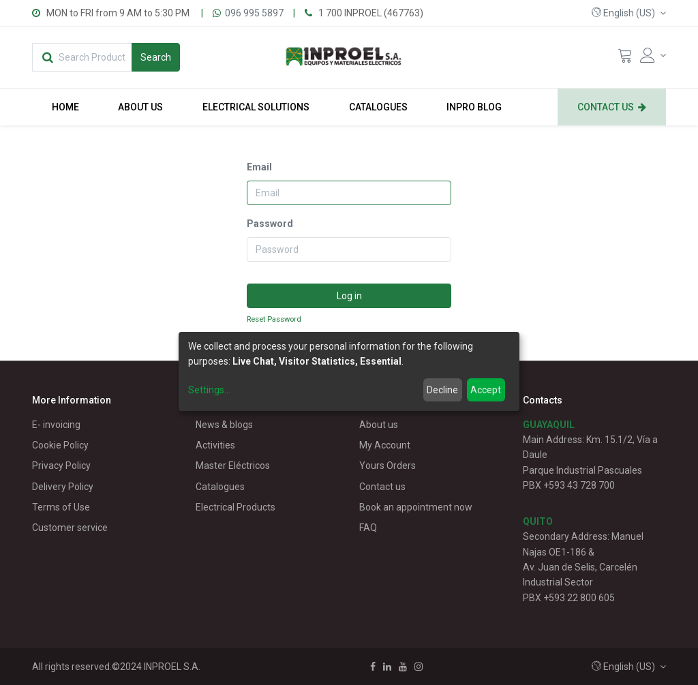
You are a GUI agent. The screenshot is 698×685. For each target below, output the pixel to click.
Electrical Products (235, 507)
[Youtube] (403, 666)
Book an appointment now (415, 507)
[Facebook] (373, 666)
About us (378, 424)
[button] (629, 12)
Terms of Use (61, 507)
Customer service (70, 527)
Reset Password (274, 319)
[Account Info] (653, 55)
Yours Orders (387, 465)
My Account (384, 445)
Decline (442, 389)
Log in (349, 295)
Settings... (209, 389)
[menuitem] (65, 107)
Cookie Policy (60, 445)
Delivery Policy (62, 486)
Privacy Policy (61, 465)
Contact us (382, 486)
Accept (485, 389)
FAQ (368, 527)
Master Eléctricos (233, 465)
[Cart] (625, 58)
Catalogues (220, 486)
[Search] (156, 57)
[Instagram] (418, 666)
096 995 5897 (254, 12)
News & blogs (224, 424)
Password (270, 223)
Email (259, 167)
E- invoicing (56, 424)
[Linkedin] (387, 666)
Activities (215, 445)
